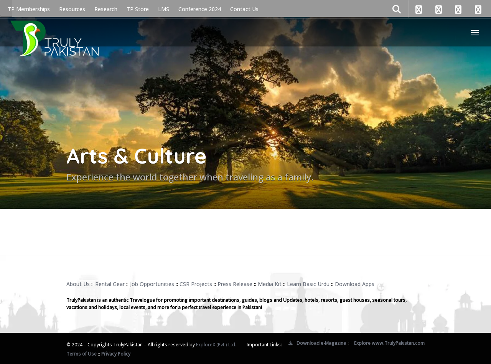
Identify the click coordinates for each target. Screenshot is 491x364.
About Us (78, 284)
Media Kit (270, 284)
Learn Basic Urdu (308, 284)
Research (105, 9)
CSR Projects (196, 284)
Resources (72, 9)
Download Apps (354, 284)
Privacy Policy (115, 354)
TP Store (138, 9)
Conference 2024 (199, 9)
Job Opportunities (152, 284)
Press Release (234, 284)
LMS (163, 9)
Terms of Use (81, 354)
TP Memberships (29, 9)
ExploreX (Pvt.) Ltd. (216, 344)
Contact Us (244, 9)
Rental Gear (110, 284)
